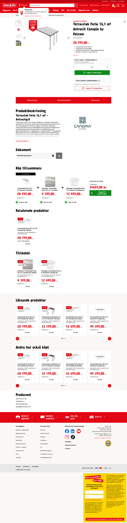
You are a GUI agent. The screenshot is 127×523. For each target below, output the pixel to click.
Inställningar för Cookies (23, 469)
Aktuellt (42, 437)
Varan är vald (23, 202)
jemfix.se (18, 466)
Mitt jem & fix (20, 450)
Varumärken (44, 444)
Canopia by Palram (80, 21)
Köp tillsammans (64, 100)
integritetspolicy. (112, 498)
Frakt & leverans (21, 444)
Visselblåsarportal (46, 457)
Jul (41, 447)
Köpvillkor (19, 440)
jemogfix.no (26, 466)
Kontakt (18, 457)
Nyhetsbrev (113, 1)
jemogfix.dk (35, 466)
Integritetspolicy (70, 445)
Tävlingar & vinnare (46, 454)
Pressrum (43, 440)
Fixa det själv (84, 5)
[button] (63, 338)
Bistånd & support (46, 450)
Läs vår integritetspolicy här (93, 500)
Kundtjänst (121, 1)
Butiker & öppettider (22, 430)
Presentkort (105, 1)
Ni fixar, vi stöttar (21, 447)
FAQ (17, 454)
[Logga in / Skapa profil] (113, 5)
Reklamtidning (94, 5)
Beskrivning (32, 100)
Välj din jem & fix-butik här (33, 16)
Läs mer (75, 55)
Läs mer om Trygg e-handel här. (102, 438)
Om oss (42, 430)
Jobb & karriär (105, 5)
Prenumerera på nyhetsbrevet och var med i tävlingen (105, 519)
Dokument (95, 100)
